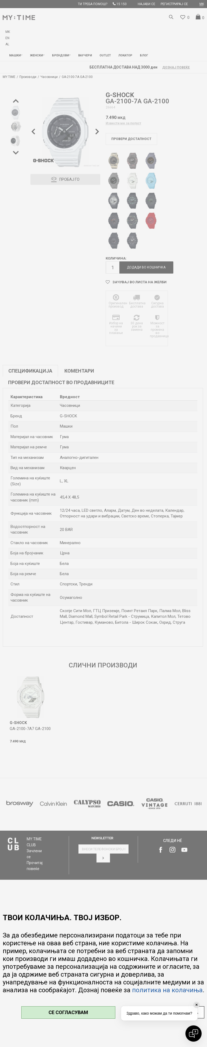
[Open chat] (193, 1033)
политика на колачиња (167, 990)
